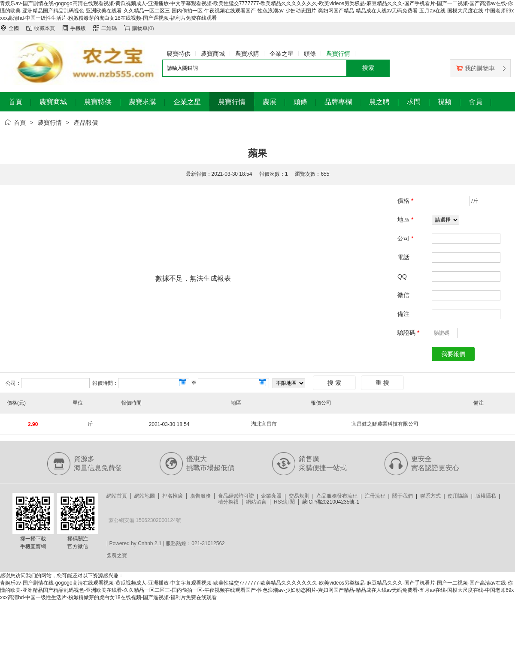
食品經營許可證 (236, 496)
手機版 (78, 28)
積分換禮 (228, 502)
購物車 (140, 28)
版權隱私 (486, 496)
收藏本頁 (44, 28)
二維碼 (109, 28)
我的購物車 (475, 68)
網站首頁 (116, 496)
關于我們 (402, 496)
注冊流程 (375, 496)
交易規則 (299, 496)
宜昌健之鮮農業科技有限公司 (384, 424)
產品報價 (86, 122)
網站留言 (256, 502)
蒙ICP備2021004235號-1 (330, 502)
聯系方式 (430, 496)
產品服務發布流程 (336, 496)
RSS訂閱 (284, 502)
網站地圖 (144, 496)
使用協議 (458, 496)
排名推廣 (172, 496)
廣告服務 (200, 496)
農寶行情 (50, 122)
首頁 (20, 122)
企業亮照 (271, 496)
